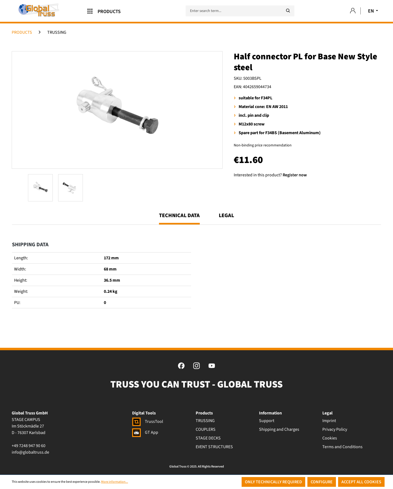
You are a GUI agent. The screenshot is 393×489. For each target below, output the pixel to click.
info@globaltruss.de (30, 452)
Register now (295, 175)
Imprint (329, 421)
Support (266, 421)
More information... (114, 481)
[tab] (179, 217)
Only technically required (273, 482)
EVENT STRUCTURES (214, 447)
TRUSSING (205, 421)
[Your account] (353, 11)
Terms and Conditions (342, 447)
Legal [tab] (226, 215)
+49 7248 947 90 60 (28, 446)
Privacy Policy (334, 429)
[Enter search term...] (240, 10)
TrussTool (147, 422)
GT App (145, 432)
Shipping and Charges (279, 429)
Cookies (329, 438)
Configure (322, 482)
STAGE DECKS (208, 438)
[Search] (287, 10)
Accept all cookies (361, 482)
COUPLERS (206, 429)
